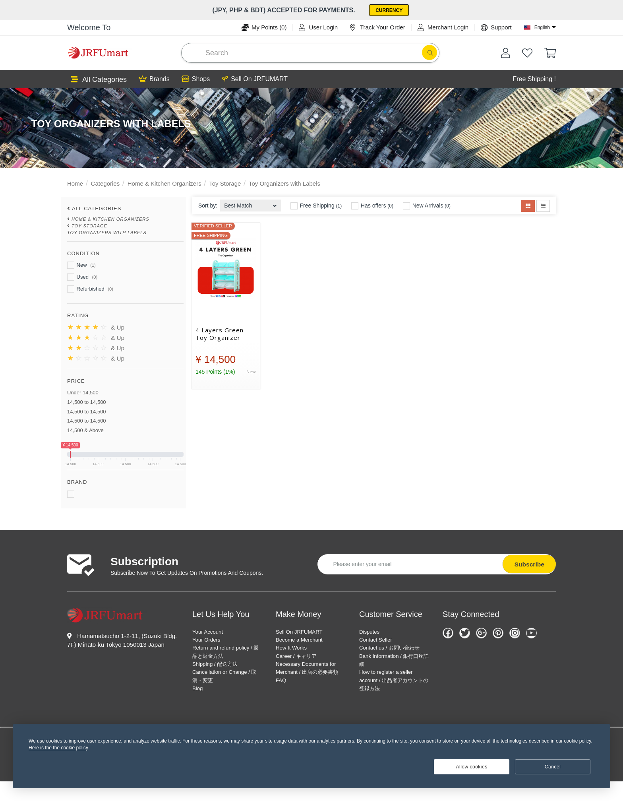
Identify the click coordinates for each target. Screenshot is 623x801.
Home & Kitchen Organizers (164, 182)
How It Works (294, 650)
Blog (198, 697)
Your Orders (209, 640)
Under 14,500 (83, 392)
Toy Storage (225, 182)
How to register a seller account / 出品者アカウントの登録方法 (392, 698)
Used (82, 276)
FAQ (282, 697)
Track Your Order (377, 26)
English (542, 26)
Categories (105, 182)
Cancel (553, 767)
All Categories (99, 79)
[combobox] (250, 202)
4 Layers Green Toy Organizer (219, 333)
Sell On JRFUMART (255, 78)
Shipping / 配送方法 (220, 669)
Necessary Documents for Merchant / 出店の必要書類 (309, 679)
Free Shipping (316, 205)
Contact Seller (379, 640)
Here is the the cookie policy (58, 748)
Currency (390, 10)
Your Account (211, 631)
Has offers (372, 205)
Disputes (371, 631)
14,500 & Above (85, 430)
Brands (154, 78)
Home (75, 182)
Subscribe (528, 563)
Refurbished (90, 288)
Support (496, 26)
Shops (196, 78)
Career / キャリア (301, 659)
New (81, 264)
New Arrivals (427, 205)
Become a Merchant (304, 640)
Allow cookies (472, 767)
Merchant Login (443, 26)
